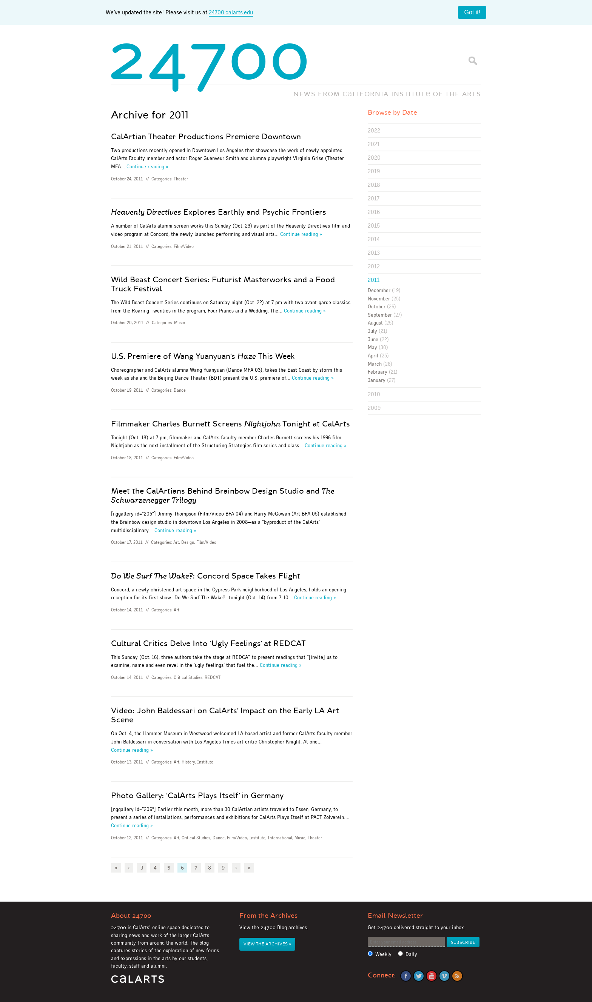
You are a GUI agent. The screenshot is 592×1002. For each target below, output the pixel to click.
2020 (374, 157)
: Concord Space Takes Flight (205, 575)
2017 (373, 198)
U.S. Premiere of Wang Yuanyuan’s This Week (203, 356)
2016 (374, 211)
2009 (374, 407)
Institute (205, 762)
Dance (180, 390)
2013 (374, 252)
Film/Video (184, 246)
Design (187, 542)
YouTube (431, 976)
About (131, 915)
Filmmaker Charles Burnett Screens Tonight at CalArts (230, 423)
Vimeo (444, 976)
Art (176, 542)
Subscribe (463, 942)
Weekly (383, 954)
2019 (374, 171)
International (280, 837)
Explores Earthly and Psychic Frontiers (218, 212)
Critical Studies (188, 677)
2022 (374, 130)
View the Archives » (267, 944)
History (188, 762)
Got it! (472, 12)
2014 (374, 239)
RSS (457, 976)
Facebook (406, 976)
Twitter (418, 976)
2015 (374, 225)
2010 (374, 394)
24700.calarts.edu (231, 12)
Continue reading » (147, 166)
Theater (181, 179)
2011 (373, 279)
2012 (374, 266)
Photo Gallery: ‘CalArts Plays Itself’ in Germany (197, 795)
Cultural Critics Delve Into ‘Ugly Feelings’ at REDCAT (208, 643)
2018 (374, 184)
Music (179, 322)
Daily (411, 954)
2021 (374, 144)
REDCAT (212, 677)
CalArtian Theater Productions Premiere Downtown (206, 136)
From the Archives (268, 915)
